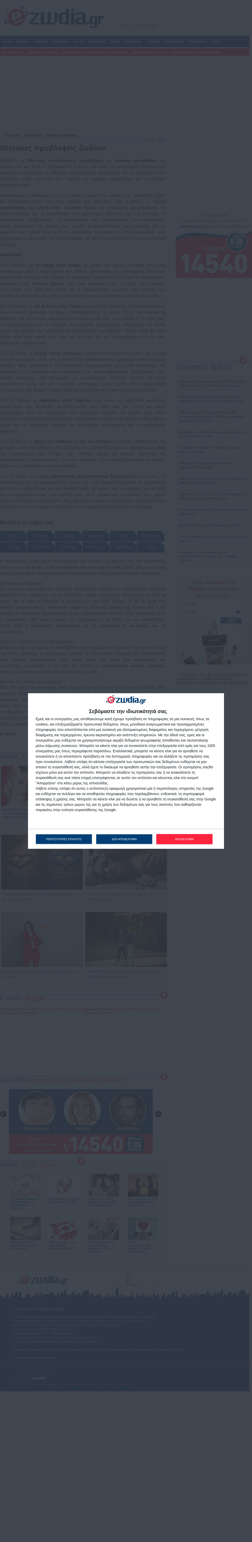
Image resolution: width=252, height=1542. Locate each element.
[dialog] (126, 771)
